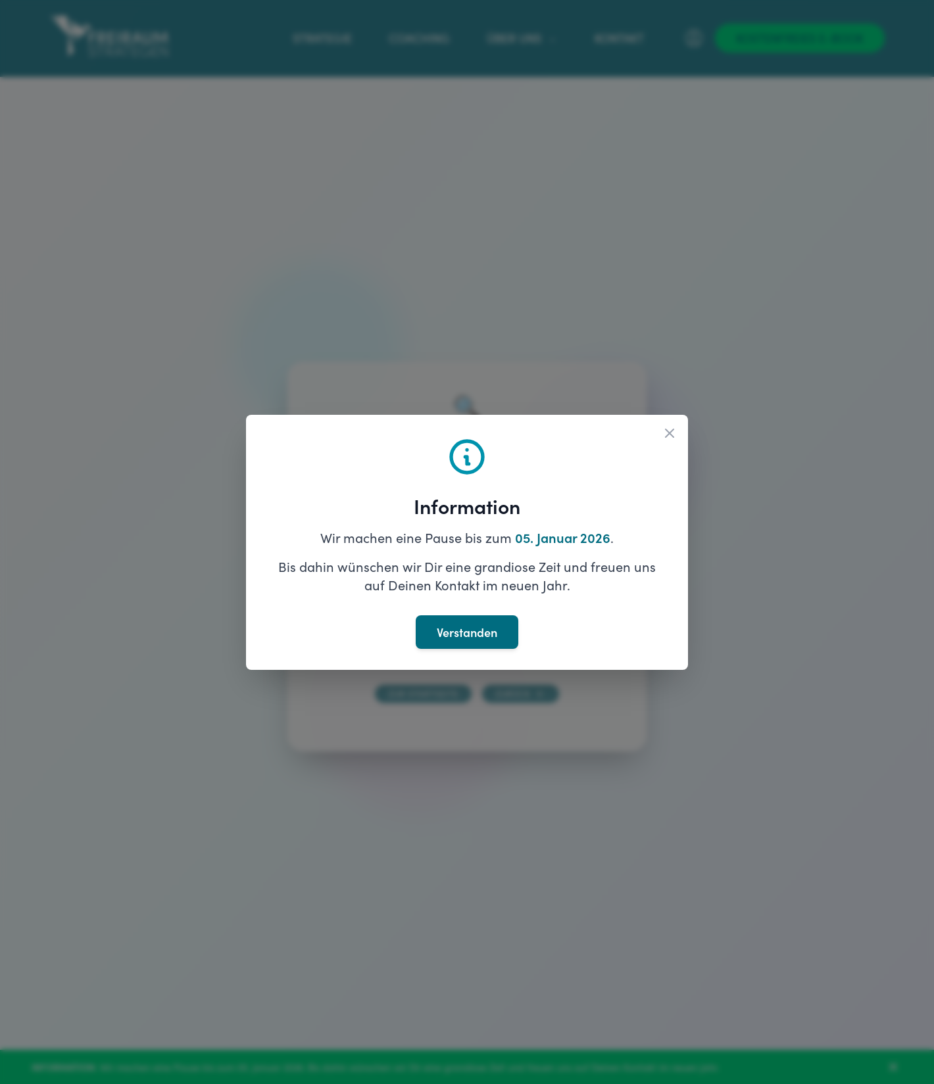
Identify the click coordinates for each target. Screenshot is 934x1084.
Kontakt (619, 38)
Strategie (322, 38)
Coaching (419, 38)
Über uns (522, 38)
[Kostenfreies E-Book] (800, 38)
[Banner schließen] (893, 1067)
